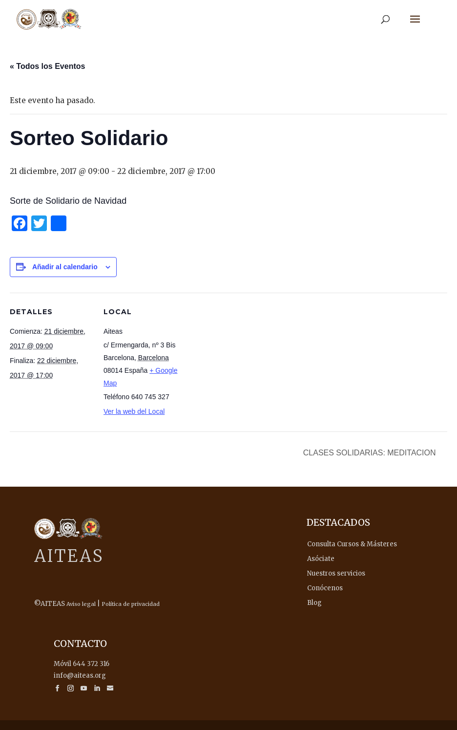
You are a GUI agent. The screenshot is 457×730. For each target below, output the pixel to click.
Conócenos (325, 588)
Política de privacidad (131, 604)
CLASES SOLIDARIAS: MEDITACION (370, 453)
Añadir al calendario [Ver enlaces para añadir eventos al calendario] (65, 267)
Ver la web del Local (134, 411)
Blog (314, 603)
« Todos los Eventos (47, 66)
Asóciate (320, 559)
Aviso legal (81, 604)
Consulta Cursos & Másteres (352, 544)
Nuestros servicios (336, 573)
